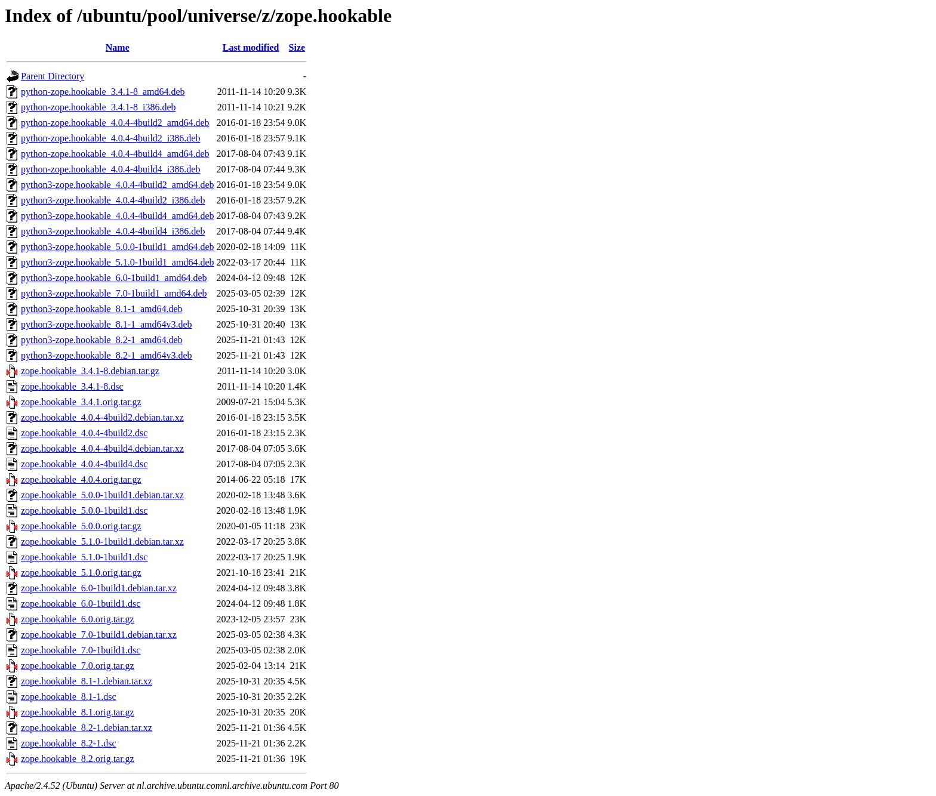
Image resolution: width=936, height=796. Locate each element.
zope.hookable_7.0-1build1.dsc (80, 650)
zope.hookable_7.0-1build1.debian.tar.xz (99, 635)
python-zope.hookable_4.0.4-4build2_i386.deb (110, 138)
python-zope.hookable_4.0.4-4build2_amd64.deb (115, 123)
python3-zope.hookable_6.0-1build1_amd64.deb (114, 278)
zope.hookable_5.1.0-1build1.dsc (84, 557)
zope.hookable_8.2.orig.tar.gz (77, 759)
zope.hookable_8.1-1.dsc (68, 697)
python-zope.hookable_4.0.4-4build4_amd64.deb (115, 154)
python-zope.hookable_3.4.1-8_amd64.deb (103, 92)
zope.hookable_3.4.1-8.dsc (72, 386)
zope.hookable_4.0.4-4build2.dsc (84, 433)
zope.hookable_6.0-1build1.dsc (80, 603)
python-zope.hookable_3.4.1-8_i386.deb (98, 107)
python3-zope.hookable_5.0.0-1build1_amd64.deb (117, 247)
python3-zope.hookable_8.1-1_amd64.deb (102, 309)
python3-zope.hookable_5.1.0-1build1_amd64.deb (117, 262)
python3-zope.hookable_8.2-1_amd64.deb (102, 340)
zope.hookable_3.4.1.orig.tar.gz (81, 402)
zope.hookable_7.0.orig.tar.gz (77, 666)
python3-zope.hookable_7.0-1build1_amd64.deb (114, 293)
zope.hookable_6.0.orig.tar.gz (77, 619)
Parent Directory (52, 76)
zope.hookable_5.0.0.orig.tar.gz (81, 526)
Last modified (251, 47)
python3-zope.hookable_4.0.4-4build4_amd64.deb (117, 216)
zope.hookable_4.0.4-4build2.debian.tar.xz (102, 417)
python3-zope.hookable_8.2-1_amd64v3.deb (106, 355)
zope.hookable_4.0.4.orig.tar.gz (81, 479)
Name (118, 47)
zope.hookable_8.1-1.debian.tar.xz (86, 681)
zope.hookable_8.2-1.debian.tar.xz (86, 728)
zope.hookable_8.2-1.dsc (68, 743)
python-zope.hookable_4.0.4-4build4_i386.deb (110, 169)
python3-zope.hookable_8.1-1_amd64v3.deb (106, 324)
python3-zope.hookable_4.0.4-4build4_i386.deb (113, 231)
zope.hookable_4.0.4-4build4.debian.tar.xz (102, 448)
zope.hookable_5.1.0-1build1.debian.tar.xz (102, 541)
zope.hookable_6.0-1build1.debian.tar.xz (99, 588)
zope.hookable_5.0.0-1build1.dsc (84, 510)
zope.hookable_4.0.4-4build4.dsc (84, 464)
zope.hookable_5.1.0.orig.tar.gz (81, 572)
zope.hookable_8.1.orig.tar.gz (77, 712)
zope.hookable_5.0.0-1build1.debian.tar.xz (102, 495)
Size (297, 47)
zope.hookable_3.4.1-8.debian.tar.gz (90, 371)
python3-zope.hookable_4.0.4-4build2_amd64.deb (117, 185)
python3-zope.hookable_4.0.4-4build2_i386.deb (113, 200)
